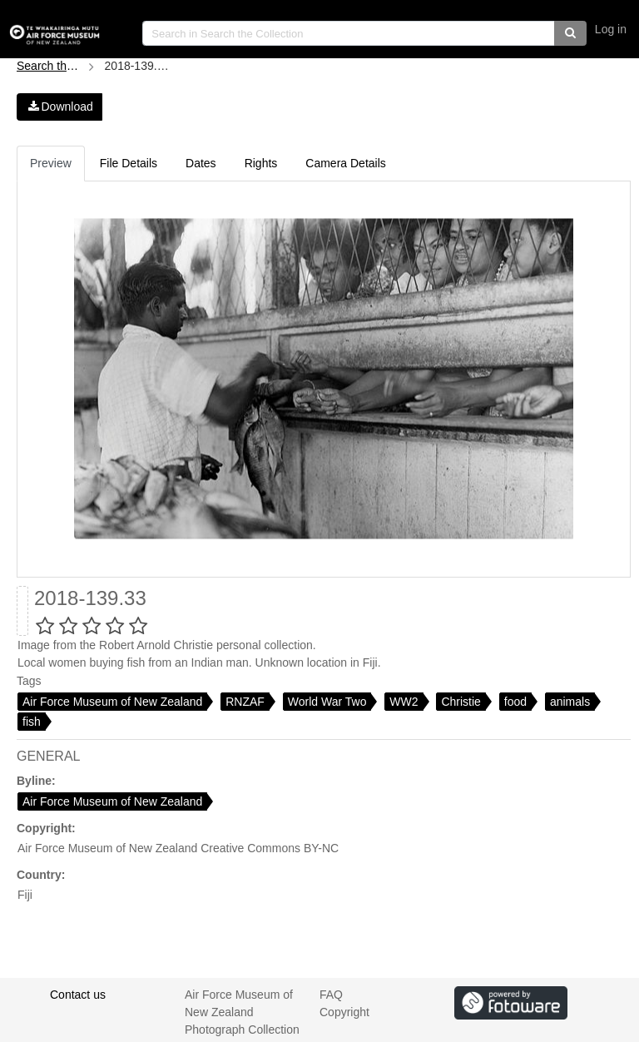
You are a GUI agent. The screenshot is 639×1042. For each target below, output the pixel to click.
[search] (348, 33)
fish (31, 721)
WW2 (403, 701)
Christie (460, 701)
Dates (201, 163)
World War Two (327, 701)
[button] (570, 33)
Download (60, 106)
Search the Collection (50, 65)
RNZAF (245, 701)
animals (570, 701)
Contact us (78, 994)
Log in (611, 29)
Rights (261, 163)
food (515, 701)
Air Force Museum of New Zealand (112, 701)
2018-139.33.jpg (138, 65)
